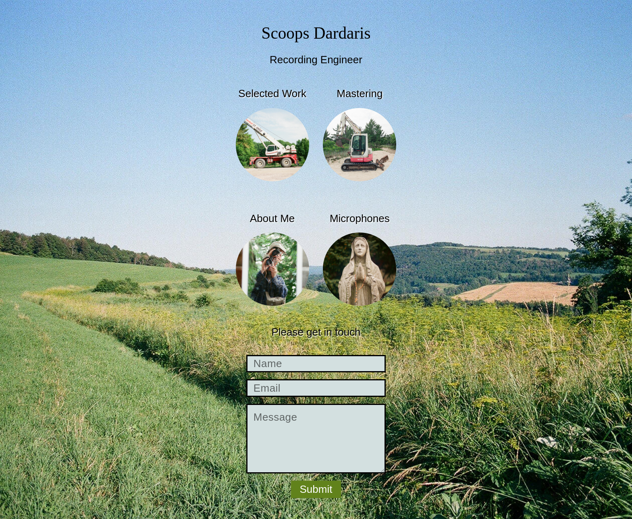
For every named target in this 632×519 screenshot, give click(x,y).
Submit (316, 489)
